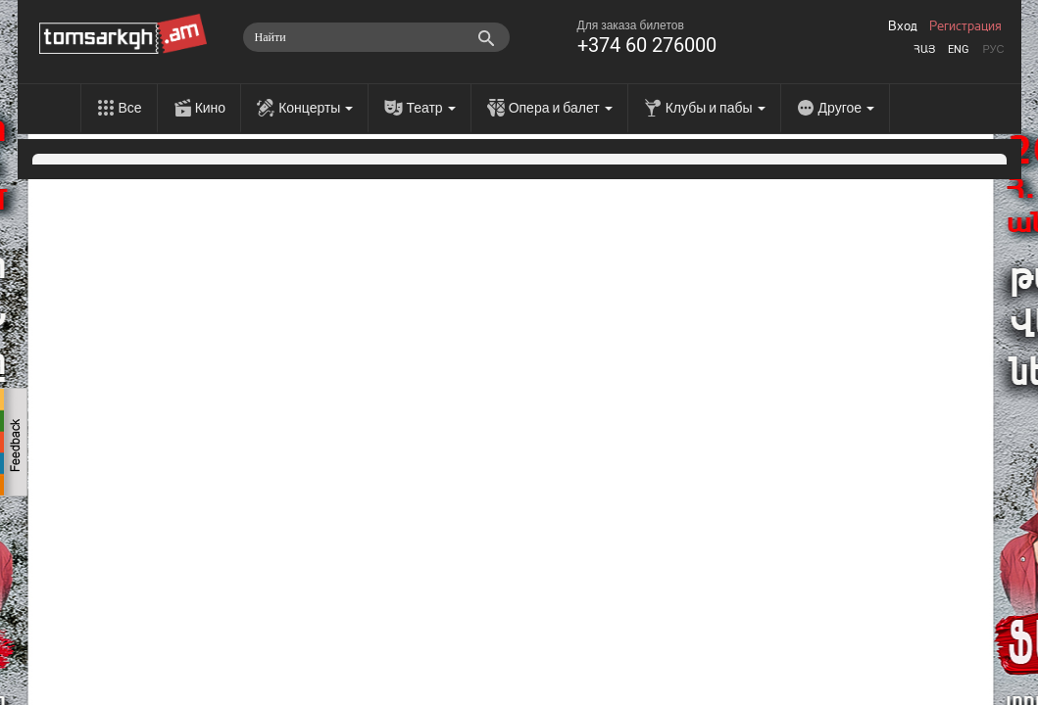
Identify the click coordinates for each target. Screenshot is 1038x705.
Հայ (924, 49)
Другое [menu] (846, 108)
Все (130, 108)
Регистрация (965, 26)
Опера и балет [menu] (561, 108)
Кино (210, 108)
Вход (902, 26)
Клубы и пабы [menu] (716, 108)
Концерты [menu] (315, 108)
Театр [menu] (430, 108)
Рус (993, 49)
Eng (958, 49)
